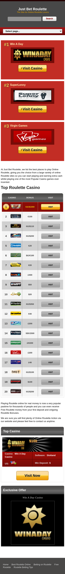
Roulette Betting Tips (23, 567)
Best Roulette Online (21, 564)
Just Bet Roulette (32, 9)
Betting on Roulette (42, 564)
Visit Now (32, 475)
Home (6, 564)
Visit (50, 207)
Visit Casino (32, 68)
